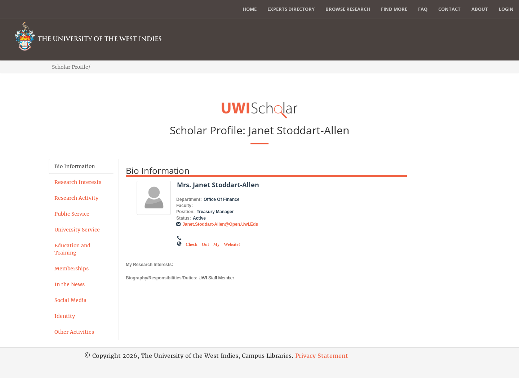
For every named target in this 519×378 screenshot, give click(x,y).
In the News (69, 284)
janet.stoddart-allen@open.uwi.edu (220, 224)
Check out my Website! (213, 243)
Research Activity (76, 198)
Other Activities (74, 332)
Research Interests (77, 182)
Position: (185, 211)
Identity (64, 316)
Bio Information (74, 166)
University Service (77, 229)
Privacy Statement (321, 355)
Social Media (70, 300)
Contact (449, 9)
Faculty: (184, 205)
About (479, 9)
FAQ (422, 9)
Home (250, 9)
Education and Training (72, 249)
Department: (189, 199)
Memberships (71, 268)
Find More (394, 9)
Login (506, 9)
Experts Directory (291, 9)
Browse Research (347, 9)
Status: (183, 218)
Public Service (71, 214)
